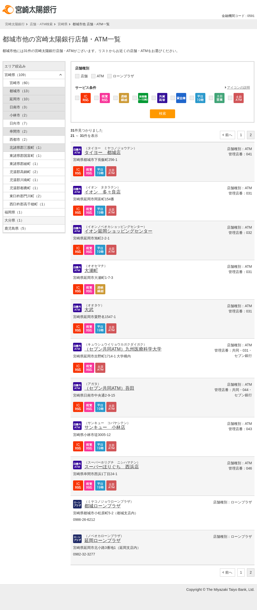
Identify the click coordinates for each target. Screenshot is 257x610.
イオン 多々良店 (102, 191)
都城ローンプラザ (102, 505)
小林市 (19, 115)
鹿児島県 (16, 228)
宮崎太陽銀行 (15, 24)
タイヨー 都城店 (102, 152)
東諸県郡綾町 (25, 164)
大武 (88, 309)
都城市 (20, 91)
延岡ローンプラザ (102, 540)
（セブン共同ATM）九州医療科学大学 (123, 349)
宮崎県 (63, 24)
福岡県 (14, 212)
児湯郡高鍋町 (25, 172)
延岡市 (20, 99)
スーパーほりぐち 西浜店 (111, 466)
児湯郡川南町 (25, 180)
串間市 (19, 131)
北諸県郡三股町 (26, 147)
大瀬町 (91, 270)
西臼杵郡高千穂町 (28, 204)
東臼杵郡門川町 (26, 196)
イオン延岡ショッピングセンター (118, 231)
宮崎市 (20, 83)
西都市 (19, 139)
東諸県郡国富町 (26, 156)
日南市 (19, 107)
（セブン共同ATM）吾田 (109, 388)
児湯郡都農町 (25, 188)
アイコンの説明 (238, 87)
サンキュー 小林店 (104, 427)
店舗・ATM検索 (41, 24)
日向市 (19, 123)
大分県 (14, 220)
